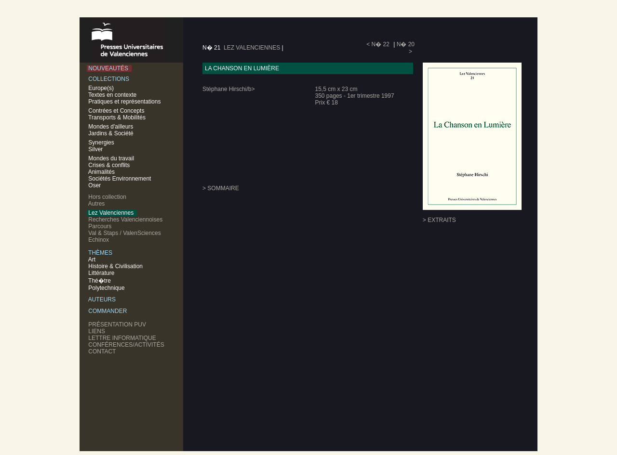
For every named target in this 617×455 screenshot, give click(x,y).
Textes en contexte (113, 94)
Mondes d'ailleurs (111, 126)
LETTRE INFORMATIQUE (123, 338)
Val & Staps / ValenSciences (125, 233)
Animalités (101, 172)
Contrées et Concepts (117, 110)
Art (93, 259)
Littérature (102, 273)
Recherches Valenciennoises (126, 219)
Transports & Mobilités (118, 117)
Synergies (101, 142)
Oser (95, 185)
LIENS (97, 331)
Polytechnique (107, 288)
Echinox (99, 239)
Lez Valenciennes (112, 212)
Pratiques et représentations (125, 101)
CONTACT (103, 351)
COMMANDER (108, 311)
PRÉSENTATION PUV (118, 324)
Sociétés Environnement (120, 178)
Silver (96, 149)
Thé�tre (100, 280)
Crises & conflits (109, 165)
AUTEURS (103, 299)
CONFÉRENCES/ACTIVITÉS (127, 344)
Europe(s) (102, 88)
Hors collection (108, 197)
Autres (97, 203)
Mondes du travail (111, 158)
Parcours (101, 226)
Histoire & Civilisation (116, 266)
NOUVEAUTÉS (109, 68)
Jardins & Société (111, 133)
